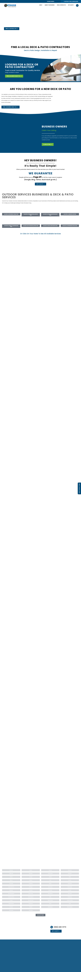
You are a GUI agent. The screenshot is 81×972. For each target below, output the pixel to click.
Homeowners (50, 1)
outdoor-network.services (47, 938)
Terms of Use (45, 960)
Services (23, 938)
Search (76, 936)
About (40, 5)
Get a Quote (70, 5)
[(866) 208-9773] (51, 882)
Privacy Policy (39, 960)
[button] (77, 5)
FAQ (3, 944)
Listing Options (25, 940)
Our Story (4, 941)
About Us (4, 940)
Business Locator (5, 946)
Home (3, 938)
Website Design (25, 943)
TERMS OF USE (36, 966)
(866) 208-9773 (60, 882)
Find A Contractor (61, 5)
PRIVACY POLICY (44, 966)
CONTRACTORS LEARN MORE (71, 1)
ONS (55, 969)
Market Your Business (49, 5)
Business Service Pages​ (27, 941)
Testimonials (4, 943)
